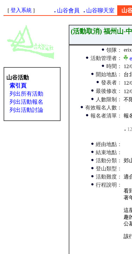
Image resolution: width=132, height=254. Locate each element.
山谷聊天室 (100, 10)
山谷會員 (68, 10)
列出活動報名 (26, 102)
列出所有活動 (26, 94)
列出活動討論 (26, 110)
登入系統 (21, 10)
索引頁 (18, 86)
